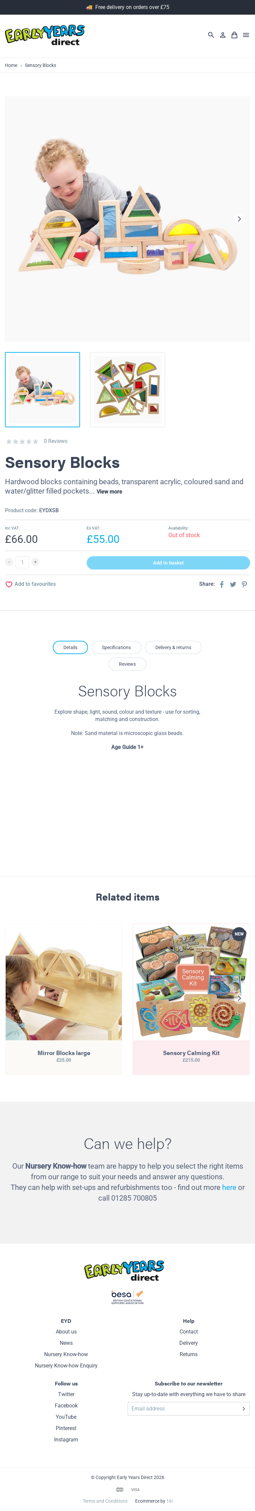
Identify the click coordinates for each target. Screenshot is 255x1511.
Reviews (127, 664)
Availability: (178, 528)
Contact (189, 1331)
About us (66, 1331)
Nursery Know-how (66, 1354)
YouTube (66, 1417)
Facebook (66, 1405)
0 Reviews (55, 441)
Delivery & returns (173, 647)
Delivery (188, 1343)
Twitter (66, 1394)
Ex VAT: (93, 528)
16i (169, 1501)
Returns (189, 1354)
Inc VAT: (12, 528)
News (66, 1343)
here (229, 1187)
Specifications (116, 647)
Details (70, 647)
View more (109, 492)
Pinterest (66, 1428)
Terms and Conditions (105, 1501)
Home (11, 65)
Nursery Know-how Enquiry (66, 1365)
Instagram (66, 1439)
